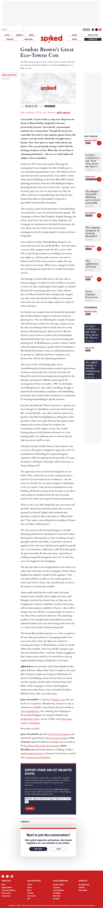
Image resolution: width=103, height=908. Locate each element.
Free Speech (31, 896)
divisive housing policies (56, 737)
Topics (7, 35)
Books (74, 39)
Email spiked (83, 890)
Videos (31, 35)
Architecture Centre (30, 718)
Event (88, 350)
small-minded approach (32, 753)
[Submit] (23, 29)
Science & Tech (50, 106)
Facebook (93, 29)
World (88, 143)
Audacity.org (58, 699)
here (55, 693)
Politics (29, 885)
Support (30, 808)
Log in (86, 30)
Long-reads (28, 39)
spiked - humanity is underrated (51, 39)
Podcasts (10, 39)
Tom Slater (89, 348)
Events (74, 35)
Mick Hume (56, 896)
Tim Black (88, 277)
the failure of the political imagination (42, 745)
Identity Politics (91, 179)
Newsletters (93, 35)
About (3, 885)
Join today (38, 849)
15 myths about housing (59, 734)
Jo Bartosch (89, 177)
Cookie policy (6, 896)
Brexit (29, 890)
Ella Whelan (57, 893)
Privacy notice (6, 893)
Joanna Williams (58, 890)
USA (28, 899)
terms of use (46, 905)
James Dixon (89, 246)
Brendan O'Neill (91, 140)
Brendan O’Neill (58, 885)
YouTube (100, 29)
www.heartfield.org (30, 711)
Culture (88, 249)
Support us (93, 39)
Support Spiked (7, 887)
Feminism (89, 215)
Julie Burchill (90, 213)
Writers (19, 35)
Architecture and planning (37, 757)
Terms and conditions (8, 890)
